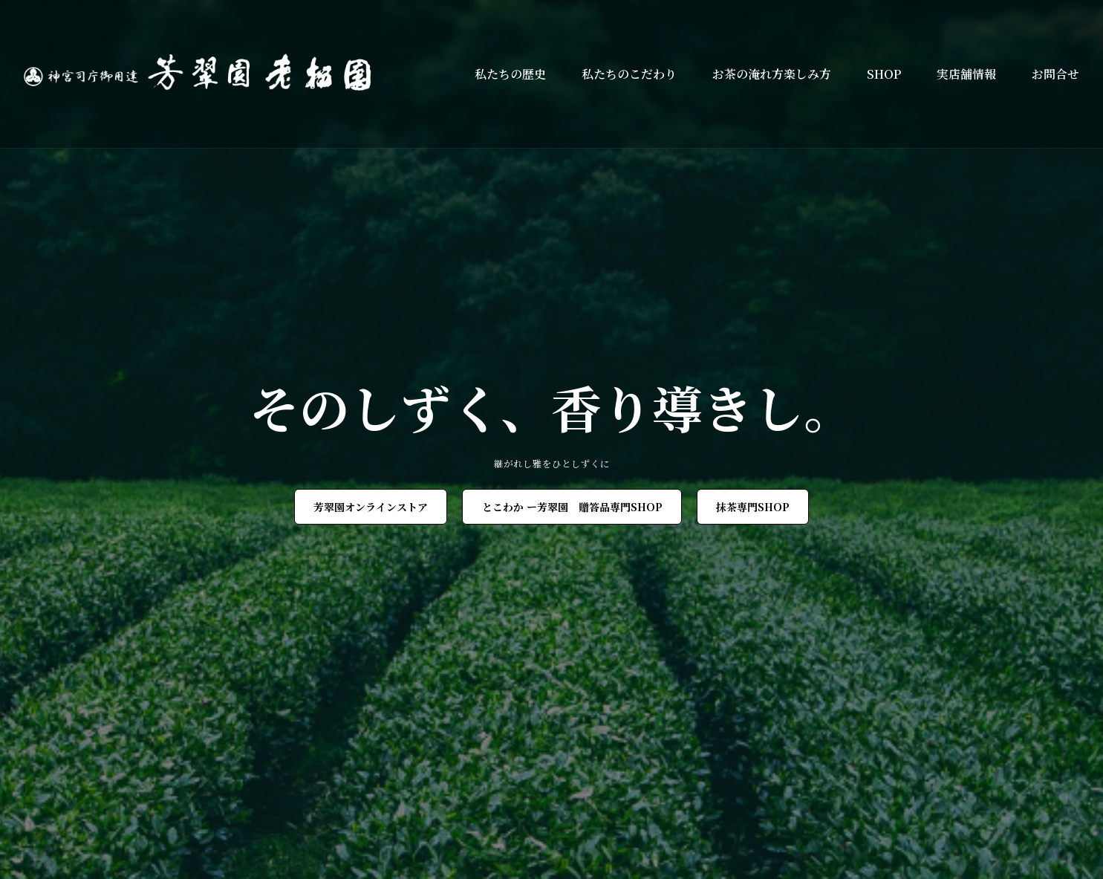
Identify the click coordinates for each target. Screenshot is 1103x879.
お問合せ (1055, 73)
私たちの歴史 (510, 73)
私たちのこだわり (629, 73)
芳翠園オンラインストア (370, 506)
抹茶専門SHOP (753, 506)
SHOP (884, 73)
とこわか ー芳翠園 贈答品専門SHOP (572, 506)
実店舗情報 (966, 73)
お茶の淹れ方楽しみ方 (771, 73)
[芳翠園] (204, 73)
